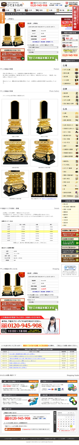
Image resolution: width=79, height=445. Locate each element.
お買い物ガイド (24, 438)
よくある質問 (62, 438)
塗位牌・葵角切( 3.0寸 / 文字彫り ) (17, 363)
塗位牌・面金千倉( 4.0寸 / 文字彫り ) (18, 367)
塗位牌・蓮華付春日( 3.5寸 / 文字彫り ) (18, 365)
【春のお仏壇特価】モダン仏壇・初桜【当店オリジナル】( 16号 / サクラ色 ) (27, 358)
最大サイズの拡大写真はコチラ (49, 198)
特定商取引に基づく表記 (50, 438)
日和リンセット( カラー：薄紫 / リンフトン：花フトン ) (22, 360)
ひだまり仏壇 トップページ (11, 438)
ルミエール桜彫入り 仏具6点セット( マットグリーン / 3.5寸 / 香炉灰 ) (25, 356)
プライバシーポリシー (36, 438)
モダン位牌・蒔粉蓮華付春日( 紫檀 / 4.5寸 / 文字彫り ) (22, 354)
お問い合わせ (71, 438)
